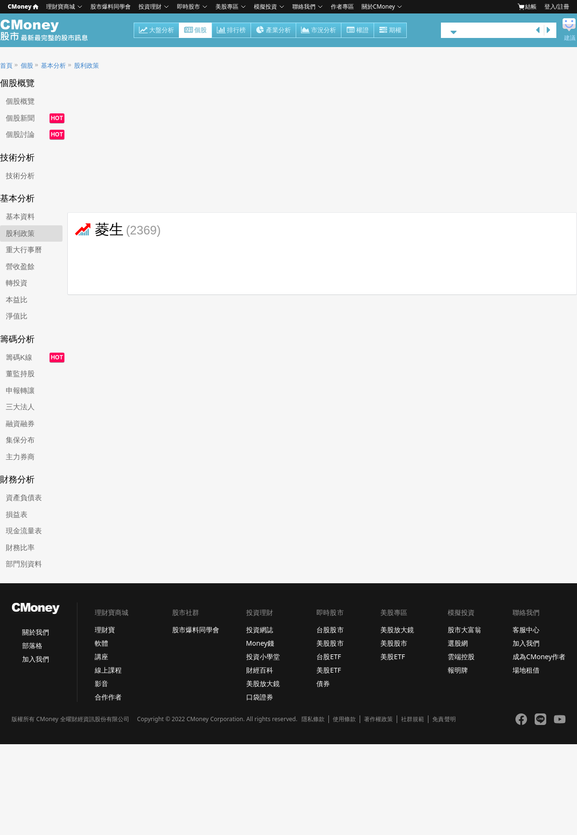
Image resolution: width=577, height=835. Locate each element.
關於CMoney (378, 6)
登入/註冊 (556, 6)
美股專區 (226, 6)
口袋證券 (259, 696)
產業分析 (273, 30)
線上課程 (108, 670)
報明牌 (458, 670)
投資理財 (150, 6)
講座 (101, 656)
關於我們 (35, 632)
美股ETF (328, 670)
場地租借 (526, 670)
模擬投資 (265, 6)
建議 (570, 38)
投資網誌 (259, 629)
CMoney (23, 6)
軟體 (101, 643)
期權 (390, 30)
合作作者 (108, 696)
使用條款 (344, 719)
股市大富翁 (464, 629)
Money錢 (260, 643)
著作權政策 (378, 719)
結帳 (527, 7)
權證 (357, 30)
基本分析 (53, 65)
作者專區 (342, 6)
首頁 (6, 65)
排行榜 (231, 30)
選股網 (458, 643)
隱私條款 (313, 719)
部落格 (32, 645)
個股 (195, 30)
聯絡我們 (303, 6)
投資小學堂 (263, 656)
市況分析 (318, 30)
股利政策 (86, 65)
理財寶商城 (60, 6)
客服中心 (526, 629)
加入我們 (35, 658)
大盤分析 (156, 30)
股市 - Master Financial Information (49, 30)
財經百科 (259, 670)
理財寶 (105, 629)
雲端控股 (461, 656)
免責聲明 (443, 719)
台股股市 (329, 629)
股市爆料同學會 (110, 6)
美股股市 (329, 643)
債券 (323, 683)
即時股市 (188, 6)
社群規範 (412, 719)
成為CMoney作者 (539, 656)
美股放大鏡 (263, 683)
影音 (101, 683)
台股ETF (328, 656)
